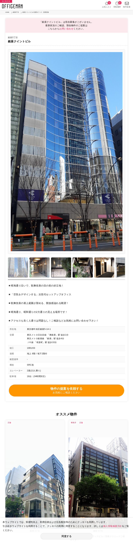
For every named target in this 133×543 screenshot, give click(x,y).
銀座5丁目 (16, 12)
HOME (7, 12)
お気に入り (106, 4)
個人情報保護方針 (112, 526)
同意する (66, 536)
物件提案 (126, 4)
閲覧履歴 (117, 4)
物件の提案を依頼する (66, 390)
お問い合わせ (66, 28)
